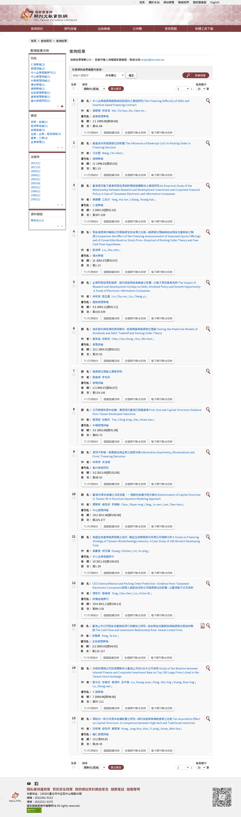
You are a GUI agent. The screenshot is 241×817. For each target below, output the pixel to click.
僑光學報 (98, 255)
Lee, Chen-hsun (172, 504)
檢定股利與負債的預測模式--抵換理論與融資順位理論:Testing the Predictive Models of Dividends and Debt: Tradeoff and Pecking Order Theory (145, 331)
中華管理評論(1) (40, 80)
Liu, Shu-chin (110, 250)
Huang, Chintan (121, 551)
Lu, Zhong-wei (102, 686)
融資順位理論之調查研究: (108, 371)
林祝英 (97, 296)
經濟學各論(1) (39, 126)
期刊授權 (70, 28)
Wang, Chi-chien (112, 153)
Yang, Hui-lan (120, 199)
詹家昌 (97, 339)
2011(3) (35, 167)
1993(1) (35, 199)
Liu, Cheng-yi (137, 296)
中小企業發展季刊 (103, 556)
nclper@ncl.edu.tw (152, 60)
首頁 (142, 2)
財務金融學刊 (101, 599)
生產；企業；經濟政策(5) (46, 134)
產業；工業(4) (39, 138)
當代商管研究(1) (40, 101)
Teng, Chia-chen (122, 593)
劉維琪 (97, 377)
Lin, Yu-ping (140, 551)
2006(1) (35, 175)
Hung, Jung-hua (131, 728)
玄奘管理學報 (100, 641)
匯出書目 (116, 89)
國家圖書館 (199, 2)
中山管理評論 (101, 510)
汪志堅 (97, 153)
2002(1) (35, 187)
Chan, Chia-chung (122, 339)
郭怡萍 (106, 728)
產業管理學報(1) (40, 97)
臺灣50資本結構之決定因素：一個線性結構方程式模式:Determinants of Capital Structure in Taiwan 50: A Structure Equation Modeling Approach (146, 497)
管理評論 (98, 344)
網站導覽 (169, 2)
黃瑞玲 (116, 682)
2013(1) (35, 163)
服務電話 (117, 789)
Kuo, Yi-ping (151, 728)
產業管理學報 (101, 116)
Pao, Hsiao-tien (143, 419)
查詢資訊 (37, 28)
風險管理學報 (101, 302)
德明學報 (98, 159)
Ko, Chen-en (136, 110)
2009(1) (35, 171)
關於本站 (154, 2)
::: (134, 2)
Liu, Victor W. (142, 593)
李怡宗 (106, 377)
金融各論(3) (38, 130)
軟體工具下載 (204, 28)
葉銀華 (97, 110)
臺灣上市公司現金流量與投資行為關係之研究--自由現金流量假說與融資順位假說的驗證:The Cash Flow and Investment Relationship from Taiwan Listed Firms (142, 628)
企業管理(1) (38, 142)
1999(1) (35, 191)
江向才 (106, 199)
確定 (131, 75)
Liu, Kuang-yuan (141, 682)
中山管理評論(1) (40, 76)
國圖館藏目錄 (112, 132)
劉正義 (106, 296)
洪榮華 (97, 728)
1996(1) (35, 195)
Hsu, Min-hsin (143, 339)
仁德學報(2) (38, 64)
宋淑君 (106, 462)
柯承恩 (106, 110)
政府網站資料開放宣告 (91, 789)
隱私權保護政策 (38, 789)
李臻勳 (116, 504)
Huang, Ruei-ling (183, 682)
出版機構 (104, 28)
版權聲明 (133, 789)
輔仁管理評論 (101, 734)
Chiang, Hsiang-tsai (142, 199)
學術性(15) (37, 220)
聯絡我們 (183, 2)
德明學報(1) (38, 89)
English (214, 2)
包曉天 (106, 419)
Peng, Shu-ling (162, 682)
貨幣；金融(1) (39, 122)
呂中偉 (125, 682)
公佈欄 (137, 28)
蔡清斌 (97, 419)
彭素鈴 (106, 682)
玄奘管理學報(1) (40, 93)
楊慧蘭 (97, 199)
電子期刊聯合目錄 (162, 132)
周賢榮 (97, 504)
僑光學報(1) (38, 84)
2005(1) (35, 179)
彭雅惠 (96, 636)
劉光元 (97, 682)
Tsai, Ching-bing (122, 419)
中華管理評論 (101, 425)
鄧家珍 (97, 593)
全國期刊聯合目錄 (135, 132)
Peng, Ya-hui (109, 636)
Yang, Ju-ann (153, 504)
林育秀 (97, 462)
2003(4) (35, 183)
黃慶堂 (97, 551)
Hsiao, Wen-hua (170, 728)
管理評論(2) (38, 68)
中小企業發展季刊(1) (43, 72)
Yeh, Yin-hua (119, 110)
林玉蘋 (106, 551)
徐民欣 (106, 339)
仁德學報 (98, 205)
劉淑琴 (97, 250)
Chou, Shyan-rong (132, 504)
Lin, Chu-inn (119, 296)
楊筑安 (106, 504)
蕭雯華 (116, 728)
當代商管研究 (101, 468)
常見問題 (171, 28)
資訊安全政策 (63, 789)
